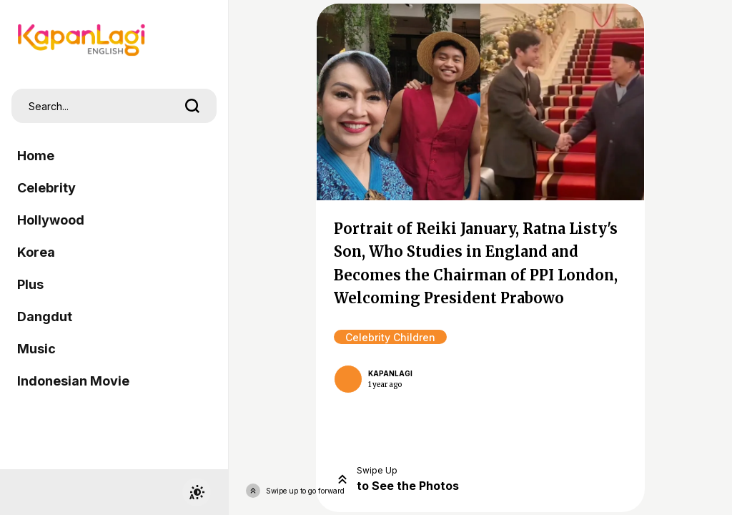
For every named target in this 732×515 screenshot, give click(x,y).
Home (35, 155)
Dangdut (44, 316)
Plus (30, 284)
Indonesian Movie (73, 380)
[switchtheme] (196, 492)
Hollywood (50, 219)
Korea (36, 252)
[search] (192, 106)
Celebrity (46, 187)
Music (36, 348)
